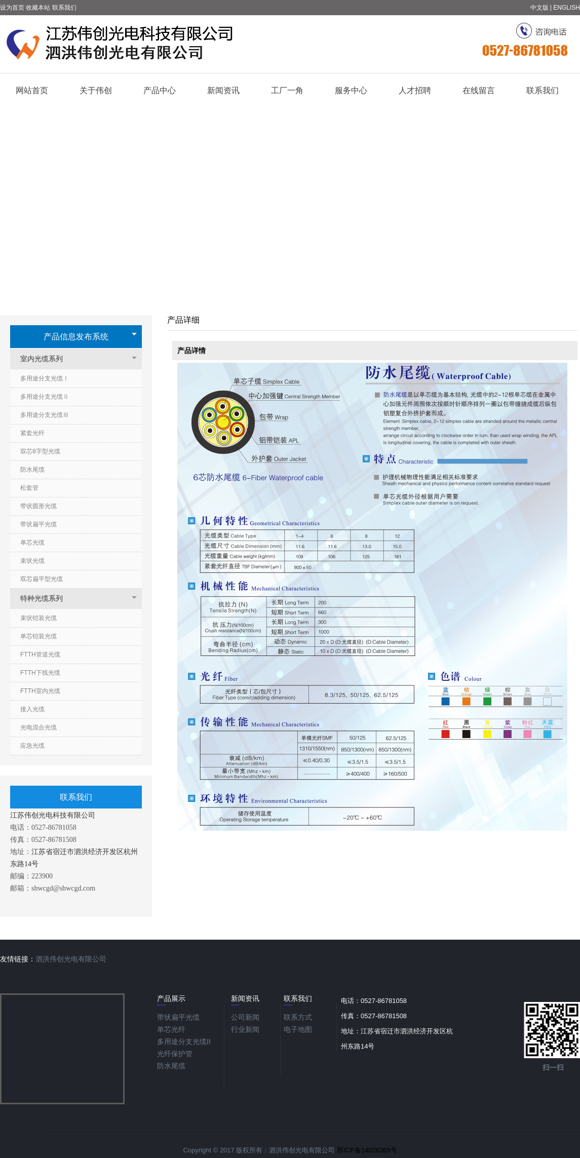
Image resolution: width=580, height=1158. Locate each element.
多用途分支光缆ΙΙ (184, 1041)
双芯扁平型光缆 (41, 579)
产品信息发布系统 (76, 336)
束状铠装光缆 (38, 618)
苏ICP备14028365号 (367, 1150)
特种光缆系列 (46, 598)
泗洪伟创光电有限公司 (70, 959)
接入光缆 (32, 709)
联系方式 (298, 1017)
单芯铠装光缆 (38, 636)
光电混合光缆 (38, 727)
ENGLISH (566, 7)
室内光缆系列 (46, 359)
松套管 (29, 487)
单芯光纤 (171, 1029)
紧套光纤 (32, 433)
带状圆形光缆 (38, 506)
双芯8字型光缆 (40, 451)
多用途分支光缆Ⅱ (44, 396)
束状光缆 (32, 560)
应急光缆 (32, 745)
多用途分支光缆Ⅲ (44, 414)
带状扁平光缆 (38, 524)
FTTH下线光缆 (40, 672)
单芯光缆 (32, 542)
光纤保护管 (174, 1054)
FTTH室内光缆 (40, 690)
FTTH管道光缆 (40, 654)
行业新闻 (245, 1029)
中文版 (539, 7)
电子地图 (298, 1029)
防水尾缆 (32, 469)
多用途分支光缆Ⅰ (44, 378)
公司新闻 (245, 1017)
